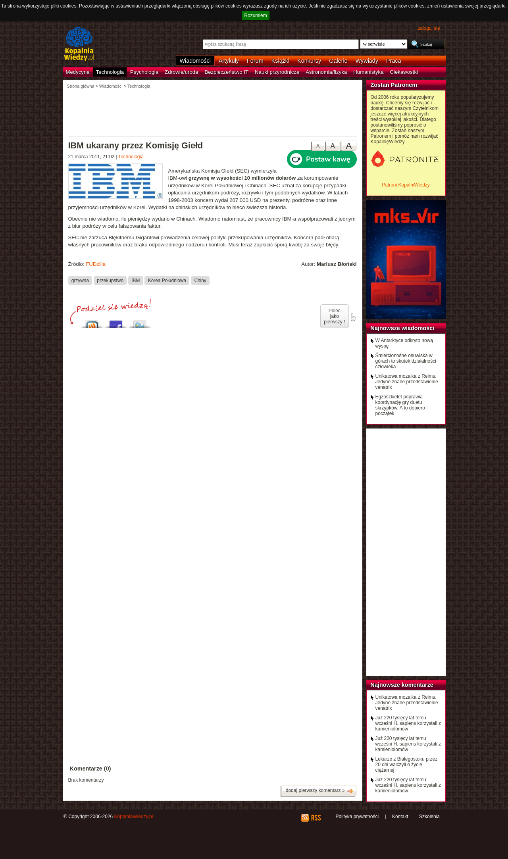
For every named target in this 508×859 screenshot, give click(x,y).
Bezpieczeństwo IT (226, 72)
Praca (393, 61)
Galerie (338, 61)
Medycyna (78, 72)
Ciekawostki (404, 72)
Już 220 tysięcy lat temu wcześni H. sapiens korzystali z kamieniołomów (408, 723)
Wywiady (367, 61)
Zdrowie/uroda (181, 72)
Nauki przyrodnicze (277, 72)
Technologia (110, 72)
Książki (280, 61)
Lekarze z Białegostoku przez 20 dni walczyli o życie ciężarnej (406, 764)
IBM (135, 280)
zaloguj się (429, 28)
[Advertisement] (212, 113)
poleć (352, 317)
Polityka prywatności (357, 816)
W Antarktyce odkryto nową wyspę (404, 343)
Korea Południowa (167, 280)
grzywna (80, 280)
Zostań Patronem (394, 85)
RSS (316, 818)
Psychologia (144, 72)
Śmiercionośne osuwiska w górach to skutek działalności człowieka (405, 361)
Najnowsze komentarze (402, 685)
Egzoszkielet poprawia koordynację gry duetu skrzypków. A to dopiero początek (400, 405)
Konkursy (309, 61)
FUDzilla (96, 264)
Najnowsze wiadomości (403, 328)
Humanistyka (368, 72)
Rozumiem (255, 15)
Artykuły (229, 61)
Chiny (200, 280)
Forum (255, 61)
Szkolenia (429, 816)
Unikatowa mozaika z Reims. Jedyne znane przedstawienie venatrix (406, 381)
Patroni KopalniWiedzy (406, 185)
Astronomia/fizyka (326, 72)
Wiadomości (195, 61)
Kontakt (400, 816)
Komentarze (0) (90, 768)
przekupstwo (110, 280)
